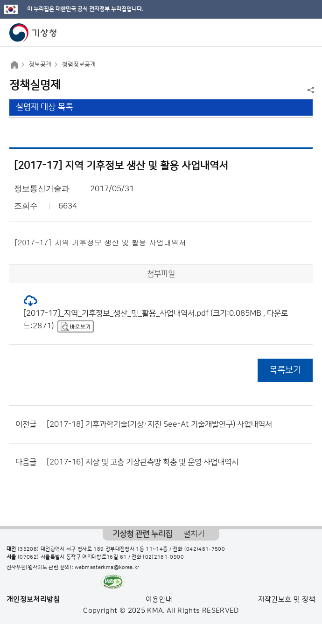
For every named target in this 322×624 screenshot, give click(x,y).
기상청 (33, 32)
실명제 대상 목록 (44, 107)
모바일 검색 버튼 (292, 32)
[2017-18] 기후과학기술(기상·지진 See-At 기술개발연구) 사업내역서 (159, 424)
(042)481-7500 (204, 549)
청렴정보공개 (79, 64)
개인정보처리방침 (33, 599)
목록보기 (285, 370)
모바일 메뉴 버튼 (307, 32)
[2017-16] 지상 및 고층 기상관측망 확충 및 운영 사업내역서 (142, 462)
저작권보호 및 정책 (287, 599)
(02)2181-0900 (163, 557)
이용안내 (159, 599)
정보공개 (40, 64)
